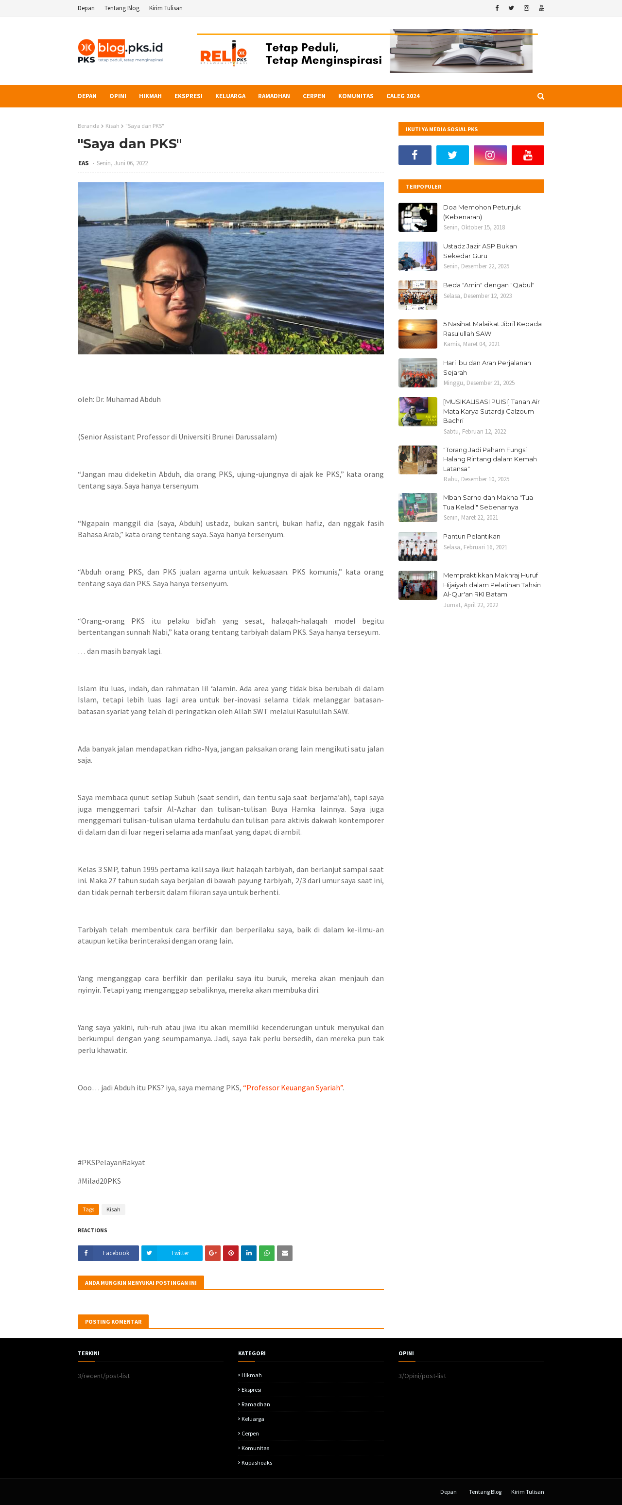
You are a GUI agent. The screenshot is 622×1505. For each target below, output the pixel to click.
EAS (84, 163)
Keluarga (253, 1418)
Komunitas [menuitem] (356, 96)
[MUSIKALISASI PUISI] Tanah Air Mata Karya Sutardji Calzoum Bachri (491, 411)
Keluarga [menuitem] (230, 96)
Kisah (112, 125)
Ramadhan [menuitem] (274, 96)
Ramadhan (256, 1404)
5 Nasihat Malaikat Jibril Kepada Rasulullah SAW (492, 328)
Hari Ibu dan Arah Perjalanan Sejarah (487, 367)
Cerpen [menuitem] (314, 96)
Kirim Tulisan (166, 8)
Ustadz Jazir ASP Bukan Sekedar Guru (480, 251)
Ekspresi (251, 1389)
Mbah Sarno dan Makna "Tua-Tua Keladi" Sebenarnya (489, 502)
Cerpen (250, 1433)
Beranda (89, 125)
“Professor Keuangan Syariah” (293, 1087)
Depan (86, 8)
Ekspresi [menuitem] (188, 96)
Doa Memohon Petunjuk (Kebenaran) (482, 212)
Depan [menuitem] (87, 96)
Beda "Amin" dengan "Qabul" (489, 285)
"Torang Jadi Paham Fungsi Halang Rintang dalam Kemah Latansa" (490, 459)
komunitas (255, 1448)
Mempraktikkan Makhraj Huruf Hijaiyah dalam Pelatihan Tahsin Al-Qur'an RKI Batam (492, 584)
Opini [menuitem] (117, 96)
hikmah (252, 1375)
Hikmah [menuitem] (150, 96)
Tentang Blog (121, 8)
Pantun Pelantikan (472, 536)
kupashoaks (257, 1462)
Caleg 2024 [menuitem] (403, 96)
